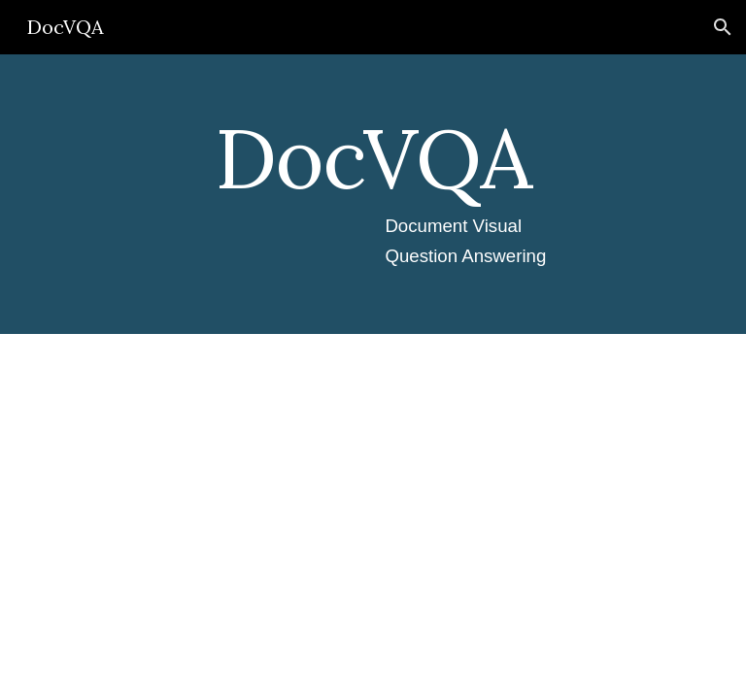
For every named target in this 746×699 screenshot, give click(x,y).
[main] (372, 194)
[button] (722, 27)
